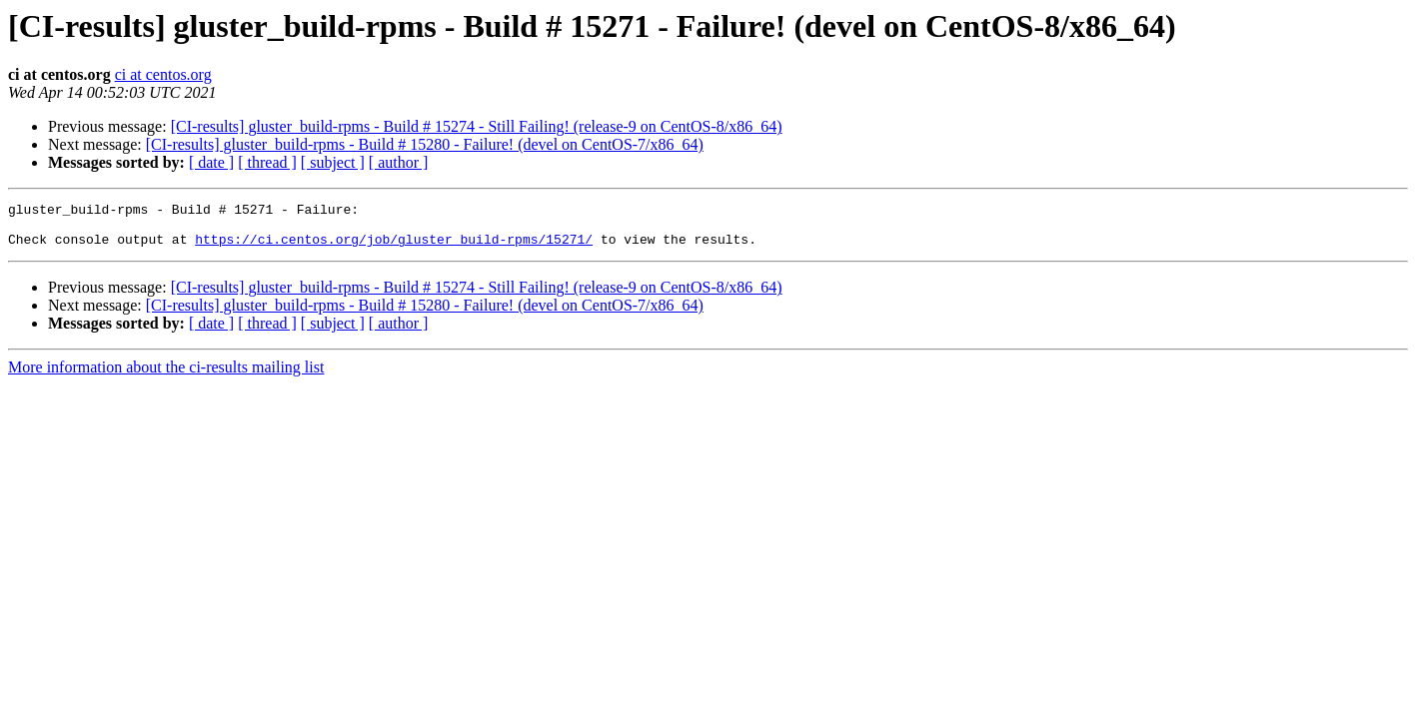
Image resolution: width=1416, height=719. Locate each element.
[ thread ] (267, 162)
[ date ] (211, 162)
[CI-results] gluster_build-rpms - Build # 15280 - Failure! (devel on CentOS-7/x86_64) (425, 144)
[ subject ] (333, 162)
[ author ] (399, 162)
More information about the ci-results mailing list (166, 375)
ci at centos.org (163, 74)
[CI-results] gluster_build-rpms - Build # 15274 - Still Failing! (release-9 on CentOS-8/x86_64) (476, 126)
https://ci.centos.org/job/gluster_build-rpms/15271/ (394, 248)
